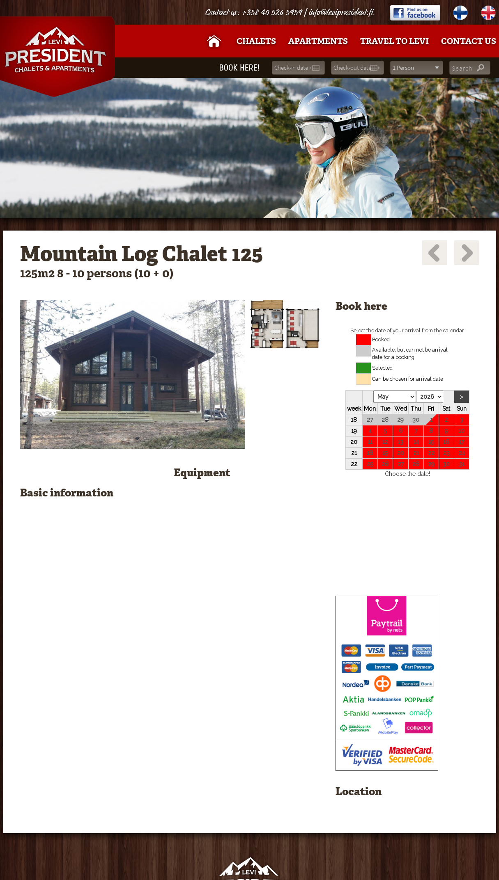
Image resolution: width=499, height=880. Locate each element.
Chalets (256, 41)
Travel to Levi (394, 41)
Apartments (318, 41)
